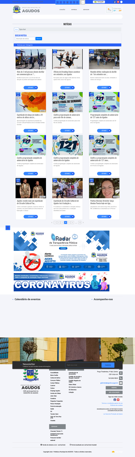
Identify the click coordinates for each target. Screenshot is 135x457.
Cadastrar (108, 365)
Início (16, 29)
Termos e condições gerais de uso (112, 403)
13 (80, 222)
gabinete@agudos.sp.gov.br (109, 383)
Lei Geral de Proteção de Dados (113, 414)
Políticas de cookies (116, 405)
